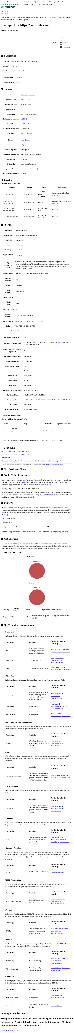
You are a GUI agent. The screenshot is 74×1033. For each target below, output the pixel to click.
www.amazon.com (64, 647)
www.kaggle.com (55, 611)
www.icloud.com (56, 711)
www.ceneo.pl (55, 699)
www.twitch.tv (55, 645)
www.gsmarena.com (57, 653)
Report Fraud (5, 13)
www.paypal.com (56, 990)
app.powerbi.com (56, 1001)
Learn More (4, 11)
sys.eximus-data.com (57, 868)
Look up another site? (10, 30)
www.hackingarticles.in (58, 954)
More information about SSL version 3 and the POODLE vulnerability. (16, 450)
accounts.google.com (57, 928)
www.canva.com (56, 924)
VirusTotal (35, 114)
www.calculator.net (57, 658)
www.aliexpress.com (57, 993)
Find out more (5, 1025)
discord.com (66, 963)
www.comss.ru (66, 665)
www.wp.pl (54, 773)
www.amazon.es (56, 736)
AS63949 (24, 119)
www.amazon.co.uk (57, 738)
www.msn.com (55, 691)
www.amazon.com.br (57, 899)
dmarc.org (5, 510)
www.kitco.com (56, 956)
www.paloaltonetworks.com (59, 702)
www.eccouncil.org (57, 704)
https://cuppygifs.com (28, 95)
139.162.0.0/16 (25, 100)
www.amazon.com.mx (58, 894)
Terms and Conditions (48, 1031)
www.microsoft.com (57, 995)
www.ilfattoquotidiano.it (58, 835)
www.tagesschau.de (57, 832)
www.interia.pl (66, 711)
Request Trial (14, 1025)
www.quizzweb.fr (56, 655)
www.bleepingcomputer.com (60, 837)
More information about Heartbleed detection (54, 459)
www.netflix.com (56, 693)
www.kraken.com (56, 958)
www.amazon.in (56, 741)
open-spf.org (47, 480)
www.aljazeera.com (57, 804)
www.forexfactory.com (58, 663)
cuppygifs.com (25, 140)
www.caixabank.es (57, 709)
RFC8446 (27, 342)
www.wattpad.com (64, 773)
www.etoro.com (56, 806)
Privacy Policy (35, 1031)
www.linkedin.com (57, 689)
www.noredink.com (57, 801)
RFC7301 (59, 342)
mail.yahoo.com (56, 965)
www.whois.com (56, 665)
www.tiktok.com (56, 963)
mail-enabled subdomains (47, 490)
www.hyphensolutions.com (59, 771)
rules (23, 478)
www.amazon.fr (56, 896)
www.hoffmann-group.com (40, 611)
